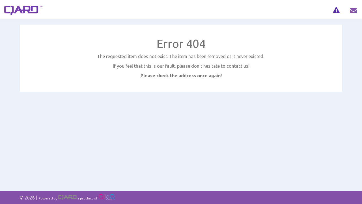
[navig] (336, 9)
